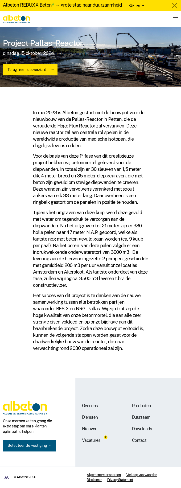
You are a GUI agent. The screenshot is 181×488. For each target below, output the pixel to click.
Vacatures (91, 440)
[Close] (174, 5)
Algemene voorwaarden (104, 475)
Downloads (142, 428)
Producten (141, 405)
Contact (139, 440)
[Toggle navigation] (174, 18)
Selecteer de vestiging (28, 445)
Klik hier (134, 5)
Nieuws (89, 428)
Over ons (90, 405)
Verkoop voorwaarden (141, 475)
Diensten (90, 417)
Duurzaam (141, 417)
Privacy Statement (120, 480)
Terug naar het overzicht (27, 69)
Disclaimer (94, 480)
